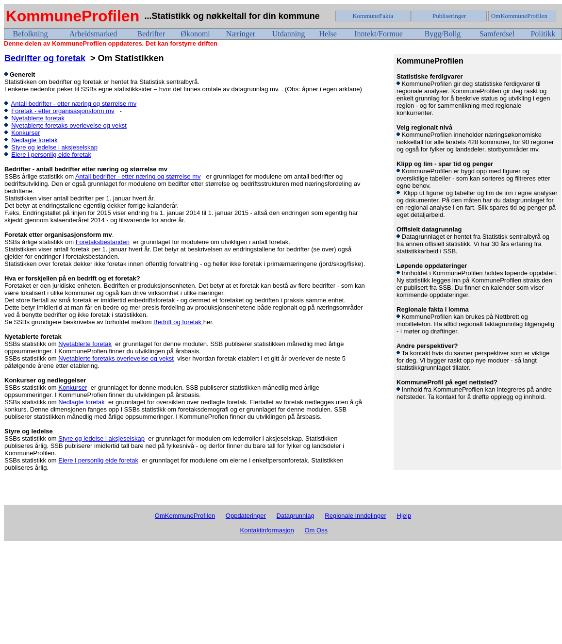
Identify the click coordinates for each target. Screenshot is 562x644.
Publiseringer (449, 15)
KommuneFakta (372, 15)
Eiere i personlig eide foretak (51, 154)
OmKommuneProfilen (519, 15)
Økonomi (195, 34)
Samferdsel (496, 34)
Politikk (542, 34)
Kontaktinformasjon (267, 530)
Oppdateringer (246, 515)
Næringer (240, 34)
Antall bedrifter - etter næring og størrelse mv (74, 103)
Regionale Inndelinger (355, 515)
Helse (327, 34)
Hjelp (404, 515)
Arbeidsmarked (93, 34)
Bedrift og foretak (178, 322)
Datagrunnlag (295, 515)
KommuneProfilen (73, 16)
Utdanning (288, 34)
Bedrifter (151, 34)
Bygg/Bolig (443, 34)
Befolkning (30, 34)
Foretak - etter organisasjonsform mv (62, 111)
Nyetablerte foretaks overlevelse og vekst (69, 125)
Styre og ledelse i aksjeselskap (54, 147)
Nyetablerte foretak (38, 118)
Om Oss (316, 530)
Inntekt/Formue (378, 34)
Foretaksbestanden (103, 242)
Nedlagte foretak (34, 140)
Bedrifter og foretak (44, 58)
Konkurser (25, 132)
